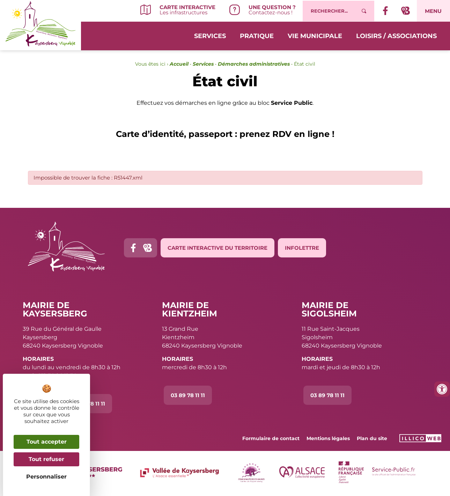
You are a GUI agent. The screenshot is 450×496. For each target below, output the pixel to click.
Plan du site (372, 438)
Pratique (257, 35)
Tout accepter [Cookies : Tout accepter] (47, 441)
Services (210, 35)
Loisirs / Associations (396, 35)
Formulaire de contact (271, 438)
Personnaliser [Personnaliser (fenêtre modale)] (46, 476)
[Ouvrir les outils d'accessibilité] (442, 389)
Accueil (179, 64)
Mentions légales (328, 438)
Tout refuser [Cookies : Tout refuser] (46, 459)
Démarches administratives (254, 64)
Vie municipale (315, 35)
